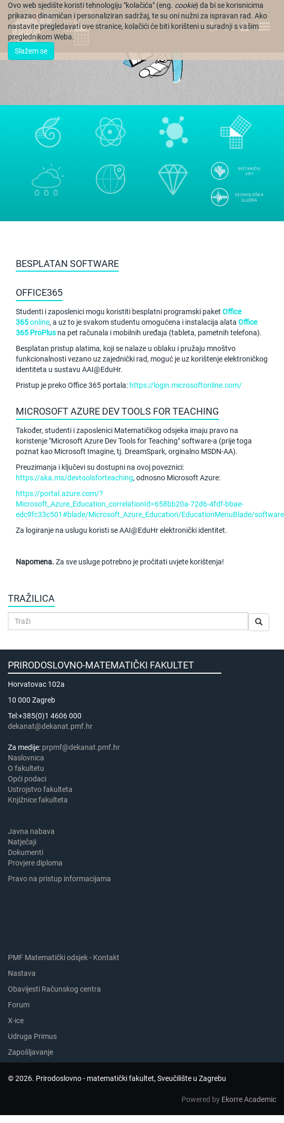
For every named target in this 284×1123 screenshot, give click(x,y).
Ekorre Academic (248, 1099)
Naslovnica (26, 758)
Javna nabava (31, 831)
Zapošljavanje (30, 1052)
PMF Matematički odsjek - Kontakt (63, 957)
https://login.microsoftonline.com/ (185, 385)
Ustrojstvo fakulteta (40, 789)
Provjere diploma (35, 863)
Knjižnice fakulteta (38, 800)
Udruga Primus (32, 1036)
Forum (18, 1005)
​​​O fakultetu (26, 768)
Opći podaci (27, 779)
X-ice (16, 1020)
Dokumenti (25, 852)
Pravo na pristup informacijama (61, 878)
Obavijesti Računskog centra (54, 989)
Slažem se (31, 51)
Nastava (22, 973)
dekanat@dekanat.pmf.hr (50, 726)
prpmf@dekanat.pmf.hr (81, 747)
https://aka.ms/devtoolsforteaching (74, 477)
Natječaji (22, 842)
